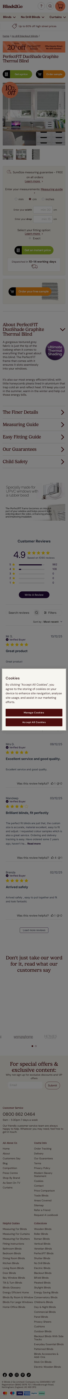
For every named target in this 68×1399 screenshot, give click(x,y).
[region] (34, 699)
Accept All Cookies (34, 722)
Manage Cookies (34, 712)
